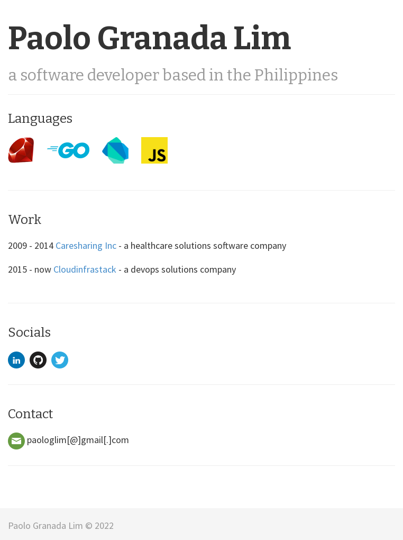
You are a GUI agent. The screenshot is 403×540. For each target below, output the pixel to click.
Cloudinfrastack (84, 269)
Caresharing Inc (86, 245)
